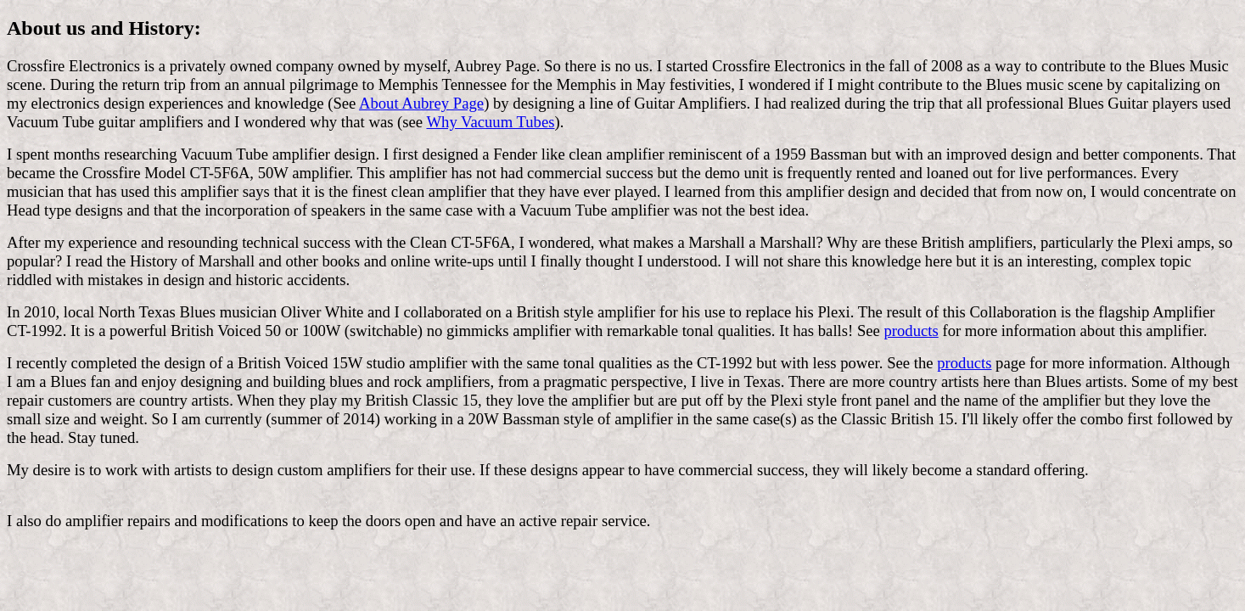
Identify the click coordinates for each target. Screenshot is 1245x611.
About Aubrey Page (421, 103)
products (911, 330)
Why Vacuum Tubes (490, 122)
